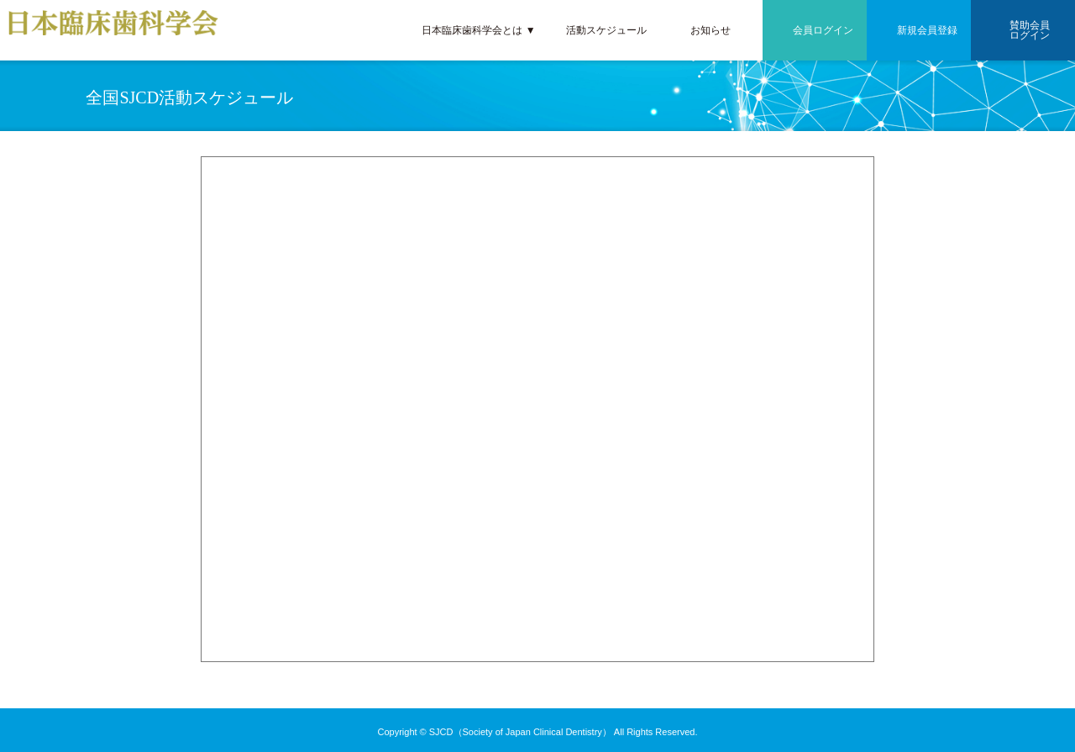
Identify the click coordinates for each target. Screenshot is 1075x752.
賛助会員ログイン (1029, 30)
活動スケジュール (606, 30)
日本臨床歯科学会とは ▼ (478, 30)
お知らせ (710, 30)
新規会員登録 (927, 30)
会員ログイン (823, 30)
